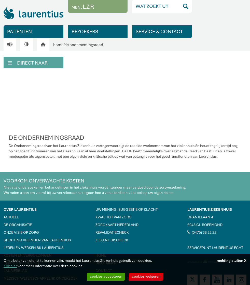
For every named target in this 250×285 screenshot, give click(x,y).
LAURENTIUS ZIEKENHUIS (209, 209)
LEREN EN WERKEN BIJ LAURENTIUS (33, 247)
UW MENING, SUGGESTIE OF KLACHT (126, 209)
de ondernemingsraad (83, 44)
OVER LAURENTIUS (20, 209)
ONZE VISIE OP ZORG (21, 232)
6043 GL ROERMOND (205, 224)
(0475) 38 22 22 (201, 232)
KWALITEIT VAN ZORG (113, 217)
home (58, 44)
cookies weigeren (146, 276)
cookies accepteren (106, 276)
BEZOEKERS (85, 31)
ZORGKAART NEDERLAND (116, 224)
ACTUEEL (11, 217)
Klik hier (10, 266)
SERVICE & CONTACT (159, 31)
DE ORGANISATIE (18, 224)
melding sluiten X (231, 260)
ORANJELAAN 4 (200, 217)
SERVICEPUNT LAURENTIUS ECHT (215, 247)
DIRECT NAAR (28, 62)
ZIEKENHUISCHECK (111, 240)
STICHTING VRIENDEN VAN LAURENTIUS (37, 240)
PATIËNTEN (19, 31)
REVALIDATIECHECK (112, 232)
